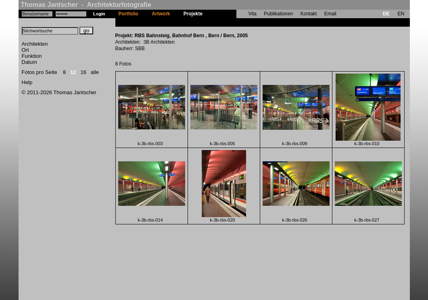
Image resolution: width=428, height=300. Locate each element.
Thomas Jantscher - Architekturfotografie (86, 4)
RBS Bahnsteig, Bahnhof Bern (244, 22)
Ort (25, 50)
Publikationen (278, 14)
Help (27, 82)
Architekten (35, 44)
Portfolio (128, 14)
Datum (29, 62)
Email (330, 14)
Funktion (32, 56)
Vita (252, 14)
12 (73, 72)
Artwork (161, 14)
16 (83, 72)
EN (400, 14)
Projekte (193, 14)
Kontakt (309, 14)
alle (95, 72)
